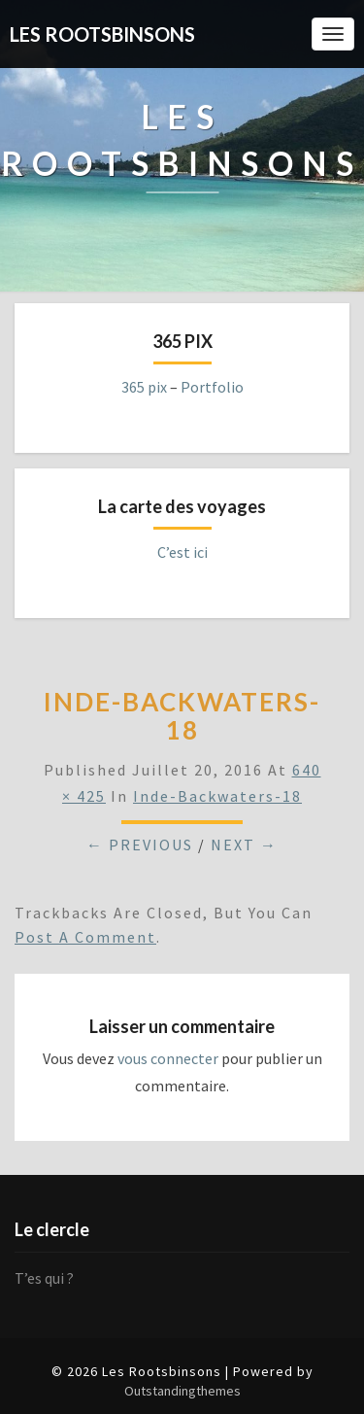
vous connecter (167, 1058)
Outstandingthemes (182, 1390)
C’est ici (182, 552)
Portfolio (212, 387)
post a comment (85, 937)
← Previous (139, 844)
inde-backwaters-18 (217, 796)
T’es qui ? (44, 1278)
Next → (244, 844)
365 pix (144, 387)
